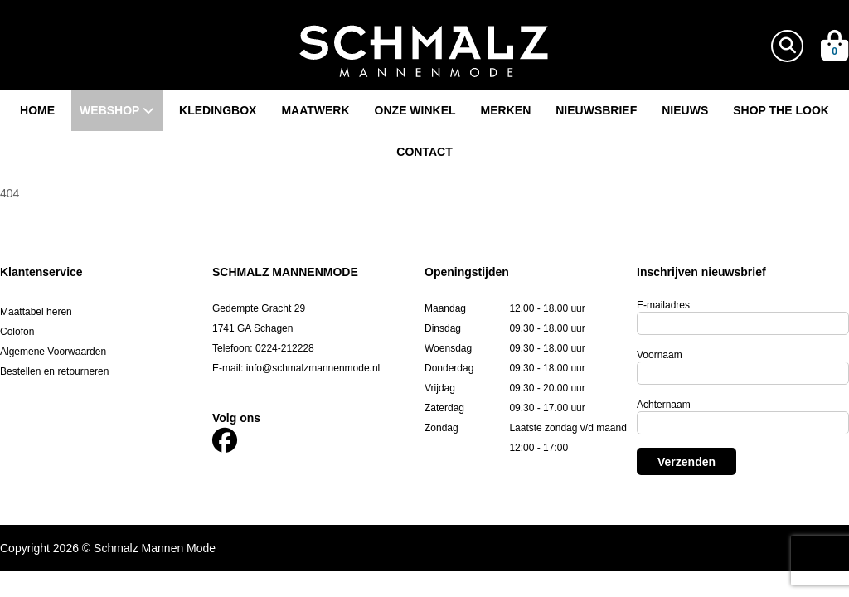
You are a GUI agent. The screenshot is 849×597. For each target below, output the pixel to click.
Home (37, 110)
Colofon (17, 331)
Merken (506, 110)
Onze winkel (415, 110)
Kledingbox (217, 110)
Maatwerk (315, 110)
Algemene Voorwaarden (53, 351)
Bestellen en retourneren (54, 371)
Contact (424, 151)
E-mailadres (663, 305)
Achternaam (664, 404)
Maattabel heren (36, 312)
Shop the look (781, 110)
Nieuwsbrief (596, 110)
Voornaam (659, 355)
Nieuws (685, 110)
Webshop (117, 110)
